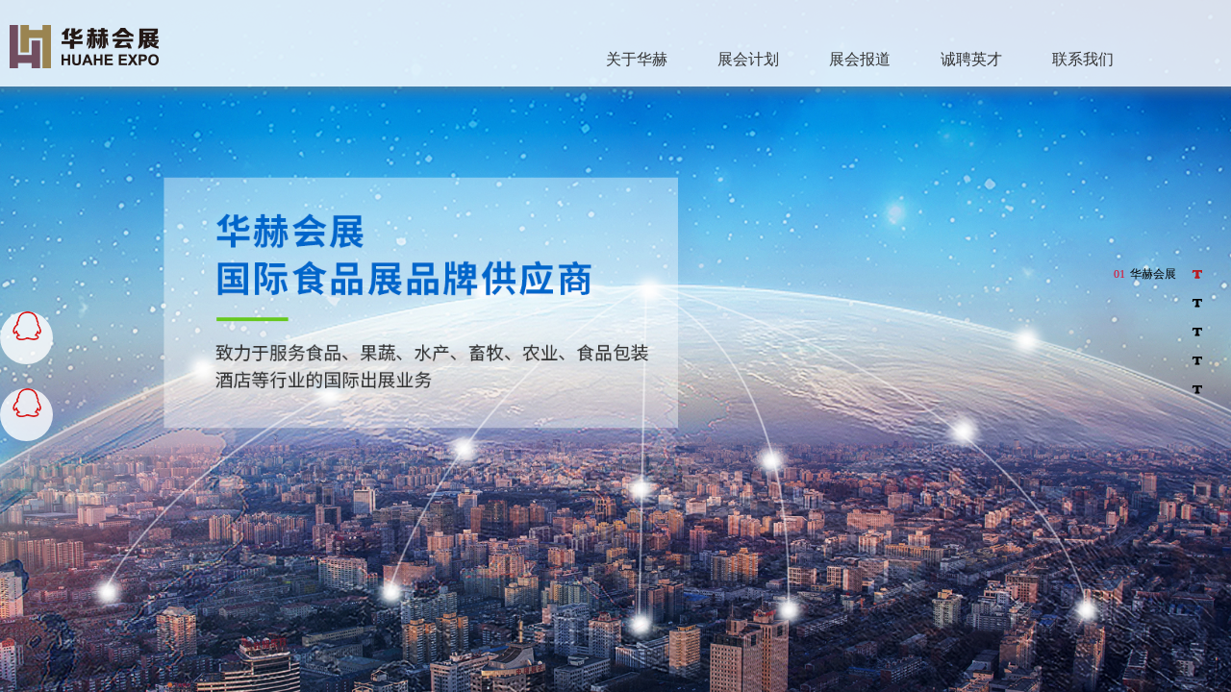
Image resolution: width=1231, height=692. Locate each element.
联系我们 (1083, 59)
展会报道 (860, 59)
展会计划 (748, 59)
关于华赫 (636, 59)
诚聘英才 (971, 59)
